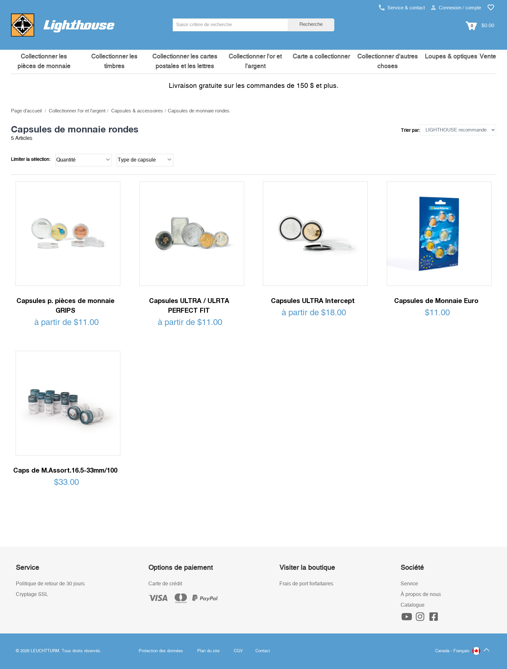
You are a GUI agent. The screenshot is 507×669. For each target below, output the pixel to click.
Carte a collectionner (321, 57)
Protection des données (161, 651)
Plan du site (208, 651)
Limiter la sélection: (30, 159)
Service (409, 583)
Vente (488, 57)
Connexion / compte (456, 7)
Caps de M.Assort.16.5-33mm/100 (65, 470)
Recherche (311, 24)
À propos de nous (421, 594)
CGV (238, 651)
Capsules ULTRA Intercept (313, 300)
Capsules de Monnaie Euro (436, 300)
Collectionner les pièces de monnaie (43, 61)
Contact (262, 651)
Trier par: (410, 130)
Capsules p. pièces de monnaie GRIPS (65, 305)
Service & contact (402, 7)
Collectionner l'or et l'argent (255, 61)
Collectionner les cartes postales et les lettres (184, 61)
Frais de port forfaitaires (306, 583)
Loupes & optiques (451, 57)
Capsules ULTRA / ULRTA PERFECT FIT (189, 305)
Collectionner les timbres (114, 61)
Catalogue (413, 605)
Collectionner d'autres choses (387, 61)
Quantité (83, 159)
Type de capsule (145, 159)
